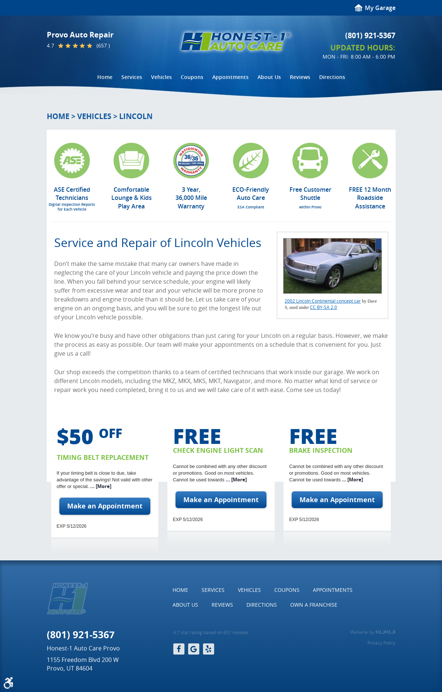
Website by (372, 632)
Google (193, 649)
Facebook (178, 649)
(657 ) (103, 45)
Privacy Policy (381, 642)
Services (131, 76)
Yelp (208, 649)
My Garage (380, 8)
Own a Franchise (313, 604)
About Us (269, 76)
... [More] (100, 486)
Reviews (300, 76)
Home (104, 76)
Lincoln (136, 116)
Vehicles (161, 76)
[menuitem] (105, 77)
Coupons (192, 76)
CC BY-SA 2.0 (323, 307)
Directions (332, 76)
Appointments (230, 76)
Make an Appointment (105, 506)
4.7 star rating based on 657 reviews (210, 632)
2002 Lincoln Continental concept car (323, 301)
